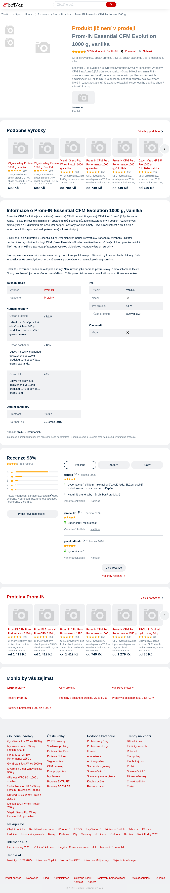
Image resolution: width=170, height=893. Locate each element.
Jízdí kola (101, 834)
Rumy (51, 834)
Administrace (61, 878)
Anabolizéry (94, 756)
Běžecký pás (134, 741)
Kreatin (91, 751)
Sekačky (86, 834)
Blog (46, 878)
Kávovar (147, 829)
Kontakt (78, 882)
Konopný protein (57, 771)
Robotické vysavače (32, 834)
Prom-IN (49, 290)
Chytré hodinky (136, 781)
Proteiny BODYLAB (58, 786)
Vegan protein (55, 761)
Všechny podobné (150, 131)
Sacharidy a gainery (98, 766)
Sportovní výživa (47, 14)
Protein (131, 766)
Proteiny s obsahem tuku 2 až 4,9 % (133, 697)
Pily (75, 834)
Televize (133, 829)
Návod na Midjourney (96, 860)
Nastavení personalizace (111, 878)
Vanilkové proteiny (123, 687)
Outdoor (115, 834)
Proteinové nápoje (97, 746)
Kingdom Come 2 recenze (73, 847)
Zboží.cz (6, 14)
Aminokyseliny (95, 761)
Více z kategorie (152, 597)
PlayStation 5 (93, 829)
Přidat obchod (13, 878)
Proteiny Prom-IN (17, 697)
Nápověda (32, 878)
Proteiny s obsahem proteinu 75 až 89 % (83, 697)
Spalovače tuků (96, 771)
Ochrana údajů (82, 878)
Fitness (29, 14)
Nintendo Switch (115, 829)
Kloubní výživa (95, 781)
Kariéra (92, 882)
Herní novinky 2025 (18, 847)
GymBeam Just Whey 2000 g (24, 763)
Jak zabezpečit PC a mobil (108, 847)
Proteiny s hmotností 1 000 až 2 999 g (29, 708)
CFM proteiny (67, 687)
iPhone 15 (64, 829)
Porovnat (128, 51)
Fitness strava (95, 786)
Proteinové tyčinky (98, 741)
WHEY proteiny (16, 687)
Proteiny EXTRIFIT (58, 781)
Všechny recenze (112, 575)
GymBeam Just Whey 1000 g (24, 741)
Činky (130, 786)
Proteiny (66, 14)
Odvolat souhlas (140, 878)
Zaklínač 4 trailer (44, 847)
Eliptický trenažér (137, 746)
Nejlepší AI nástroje (124, 860)
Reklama (160, 878)
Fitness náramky (136, 776)
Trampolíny (133, 756)
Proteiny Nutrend (57, 756)
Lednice (12, 834)
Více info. (26, 501)
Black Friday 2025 (147, 834)
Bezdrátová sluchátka (41, 829)
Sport (18, 14)
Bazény (128, 834)
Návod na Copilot (46, 860)
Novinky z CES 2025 (19, 860)
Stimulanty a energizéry (101, 776)
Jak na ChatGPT (70, 860)
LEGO (78, 829)
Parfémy (64, 834)
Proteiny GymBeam (58, 751)
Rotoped (132, 751)
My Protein (53, 776)
